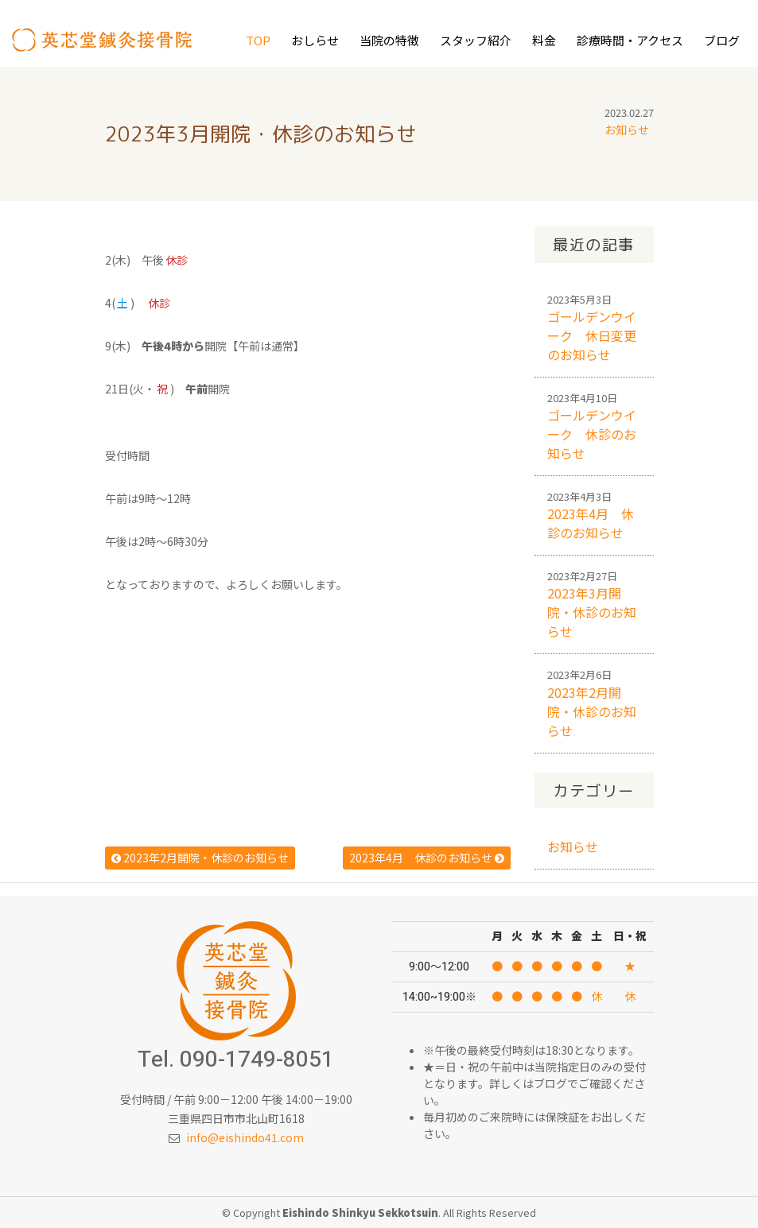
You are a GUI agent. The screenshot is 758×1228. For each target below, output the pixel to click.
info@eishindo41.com (245, 1137)
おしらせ (315, 40)
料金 (544, 40)
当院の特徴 (389, 40)
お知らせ (626, 130)
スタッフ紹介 (475, 40)
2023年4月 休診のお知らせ (426, 858)
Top (258, 40)
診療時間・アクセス (630, 40)
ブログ (722, 40)
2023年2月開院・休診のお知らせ (200, 858)
